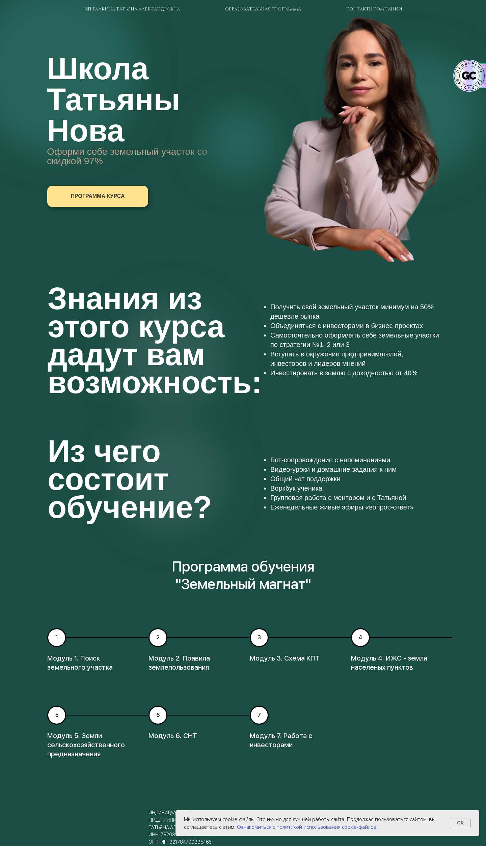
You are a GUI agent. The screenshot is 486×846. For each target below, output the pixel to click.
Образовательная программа (263, 8)
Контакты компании (374, 8)
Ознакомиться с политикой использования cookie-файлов (307, 826)
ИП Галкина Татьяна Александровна (132, 8)
